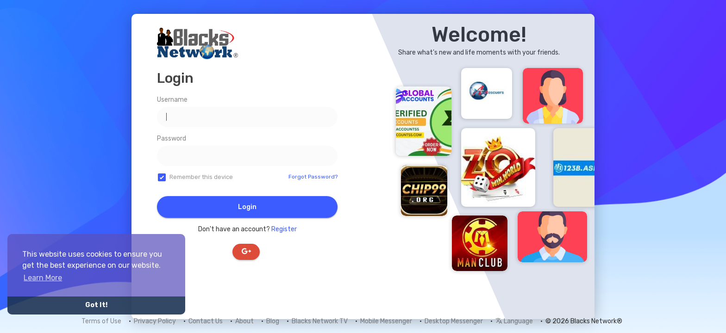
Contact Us (205, 321)
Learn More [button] (43, 277)
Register (284, 229)
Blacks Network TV (320, 321)
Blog (272, 321)
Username (172, 100)
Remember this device (201, 176)
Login (247, 207)
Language (514, 321)
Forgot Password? (313, 176)
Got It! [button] (96, 305)
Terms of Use (101, 321)
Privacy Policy (155, 321)
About (244, 321)
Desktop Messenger (454, 321)
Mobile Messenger (386, 321)
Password (171, 138)
